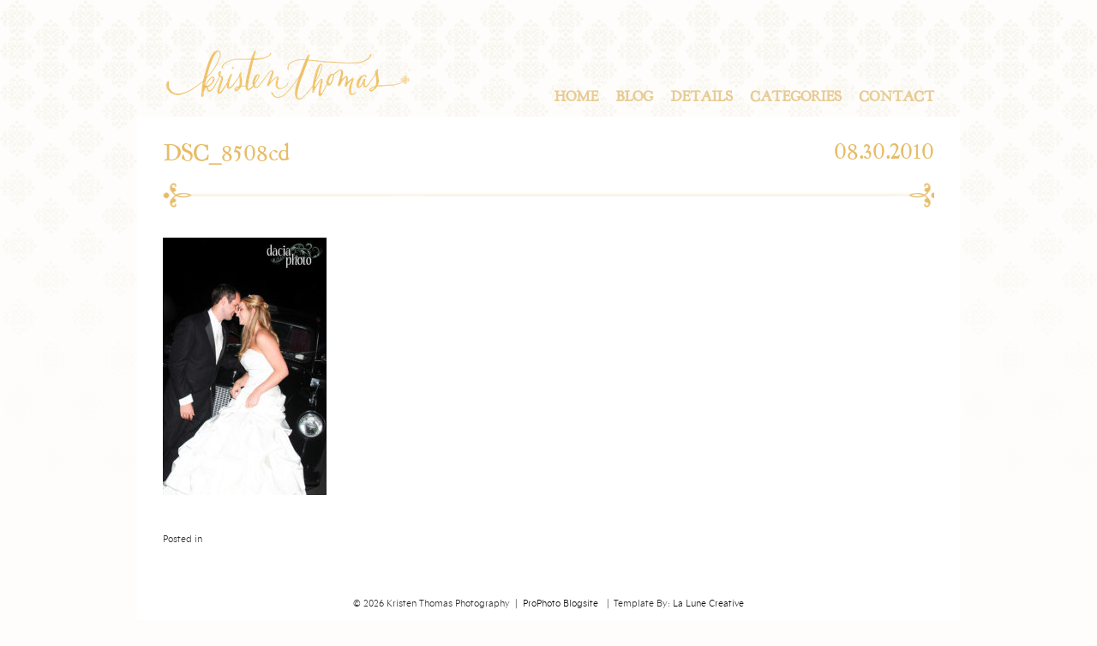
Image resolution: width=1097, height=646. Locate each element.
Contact (896, 97)
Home (576, 97)
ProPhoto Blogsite (560, 604)
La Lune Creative (708, 604)
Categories (796, 97)
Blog (634, 97)
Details (701, 97)
